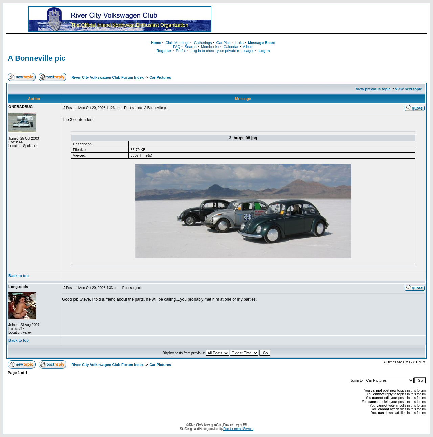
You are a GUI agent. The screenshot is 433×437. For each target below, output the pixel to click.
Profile (181, 51)
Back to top (18, 276)
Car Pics (223, 43)
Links (239, 43)
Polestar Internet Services (238, 429)
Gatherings (203, 43)
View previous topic (373, 89)
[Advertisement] (328, 19)
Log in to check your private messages (222, 51)
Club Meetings (177, 43)
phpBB (242, 425)
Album (248, 47)
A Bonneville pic (36, 58)
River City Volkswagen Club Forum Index (107, 77)
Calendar (231, 47)
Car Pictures (160, 77)
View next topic (408, 89)
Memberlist (210, 47)
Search (191, 47)
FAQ (176, 47)
